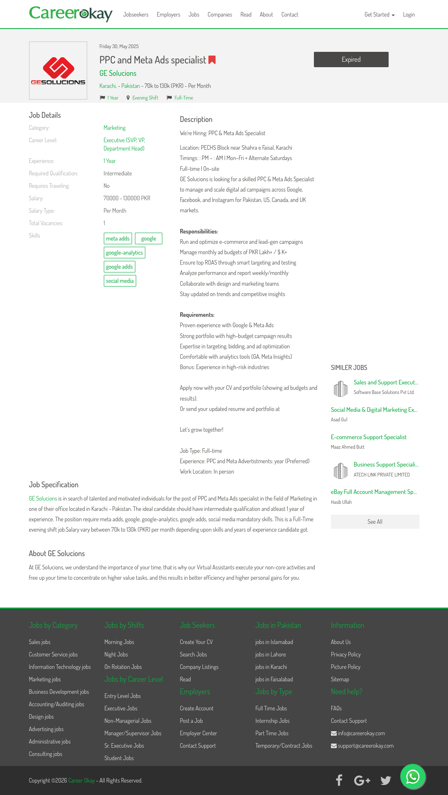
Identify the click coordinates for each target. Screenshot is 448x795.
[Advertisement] (375, 235)
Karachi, (109, 85)
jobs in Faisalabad (274, 679)
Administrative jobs (50, 741)
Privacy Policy (346, 654)
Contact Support (198, 745)
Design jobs (41, 716)
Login (409, 14)
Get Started (380, 14)
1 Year (113, 97)
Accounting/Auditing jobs (56, 703)
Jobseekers (136, 14)
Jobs (194, 14)
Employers (169, 14)
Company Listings (199, 666)
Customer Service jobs (53, 654)
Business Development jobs (59, 691)
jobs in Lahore (270, 654)
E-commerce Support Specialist (369, 437)
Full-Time (183, 97)
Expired (351, 59)
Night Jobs (116, 654)
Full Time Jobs (271, 708)
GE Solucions (118, 73)
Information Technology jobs (60, 666)
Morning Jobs (119, 641)
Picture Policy (345, 666)
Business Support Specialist (387, 464)
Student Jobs (119, 757)
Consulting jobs (45, 753)
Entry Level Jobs (122, 695)
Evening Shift (145, 97)
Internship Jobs (272, 720)
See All (374, 521)
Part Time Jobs (272, 733)
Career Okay (82, 780)
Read (246, 14)
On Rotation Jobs (123, 666)
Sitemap (340, 679)
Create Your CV (196, 641)
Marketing (115, 127)
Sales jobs (40, 641)
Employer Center (198, 733)
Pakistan (130, 85)
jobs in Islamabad (274, 641)
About (266, 14)
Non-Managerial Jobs (127, 720)
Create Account (196, 708)
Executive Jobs (120, 708)
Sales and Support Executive (388, 382)
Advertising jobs (46, 728)
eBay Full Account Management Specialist (380, 492)
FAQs (336, 708)
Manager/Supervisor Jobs (132, 733)
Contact (290, 14)
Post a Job (191, 720)
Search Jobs (193, 654)
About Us (341, 641)
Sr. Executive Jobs (124, 745)
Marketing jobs (45, 679)
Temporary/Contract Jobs (283, 745)
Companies (220, 14)
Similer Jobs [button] (349, 368)
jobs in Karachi (271, 666)
